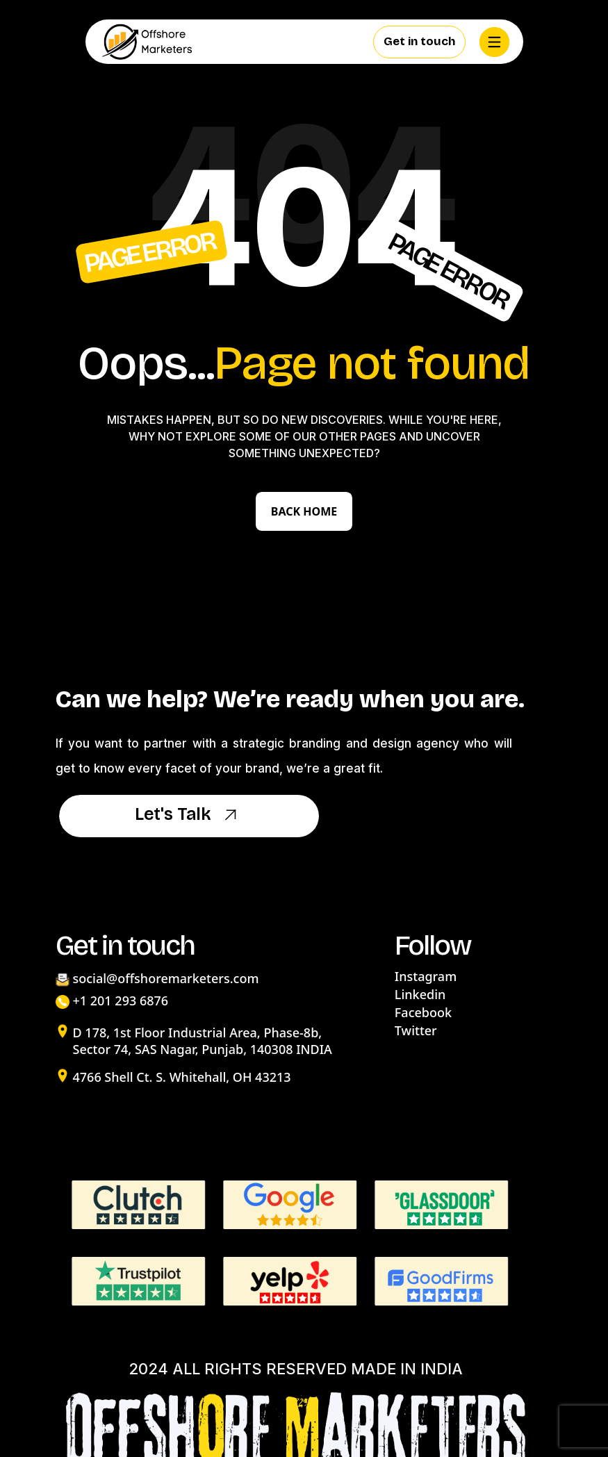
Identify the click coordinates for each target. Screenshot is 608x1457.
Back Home (304, 511)
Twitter (416, 1030)
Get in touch (419, 41)
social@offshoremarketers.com (166, 978)
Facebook (423, 1012)
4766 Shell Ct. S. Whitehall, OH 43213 (182, 1077)
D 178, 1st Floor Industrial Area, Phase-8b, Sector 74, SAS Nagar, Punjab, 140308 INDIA (202, 1040)
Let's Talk (188, 815)
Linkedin (420, 994)
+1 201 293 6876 (121, 1000)
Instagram (426, 976)
